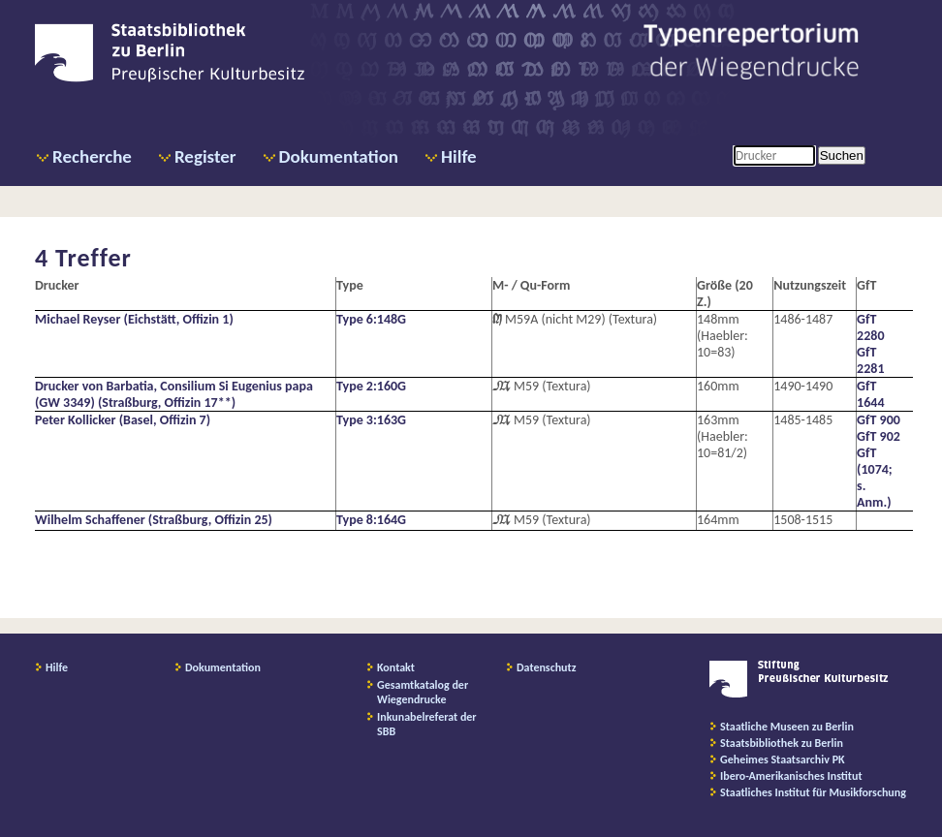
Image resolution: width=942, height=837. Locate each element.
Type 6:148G (371, 319)
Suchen (842, 155)
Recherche (92, 156)
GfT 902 (878, 436)
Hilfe (459, 156)
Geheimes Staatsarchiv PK (782, 759)
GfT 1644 (870, 394)
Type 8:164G (371, 520)
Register (205, 156)
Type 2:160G (371, 386)
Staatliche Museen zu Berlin (787, 726)
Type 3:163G (371, 420)
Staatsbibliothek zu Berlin (781, 743)
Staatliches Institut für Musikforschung (813, 792)
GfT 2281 (870, 360)
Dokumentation (338, 156)
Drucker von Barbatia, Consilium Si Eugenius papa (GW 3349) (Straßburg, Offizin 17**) (174, 394)
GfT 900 (878, 420)
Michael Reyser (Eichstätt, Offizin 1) (134, 319)
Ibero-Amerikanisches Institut (791, 776)
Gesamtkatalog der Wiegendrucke (422, 692)
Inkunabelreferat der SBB (427, 724)
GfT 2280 (870, 327)
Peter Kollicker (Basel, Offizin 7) (122, 420)
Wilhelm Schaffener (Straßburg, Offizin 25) (153, 520)
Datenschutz (547, 667)
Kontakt (396, 667)
